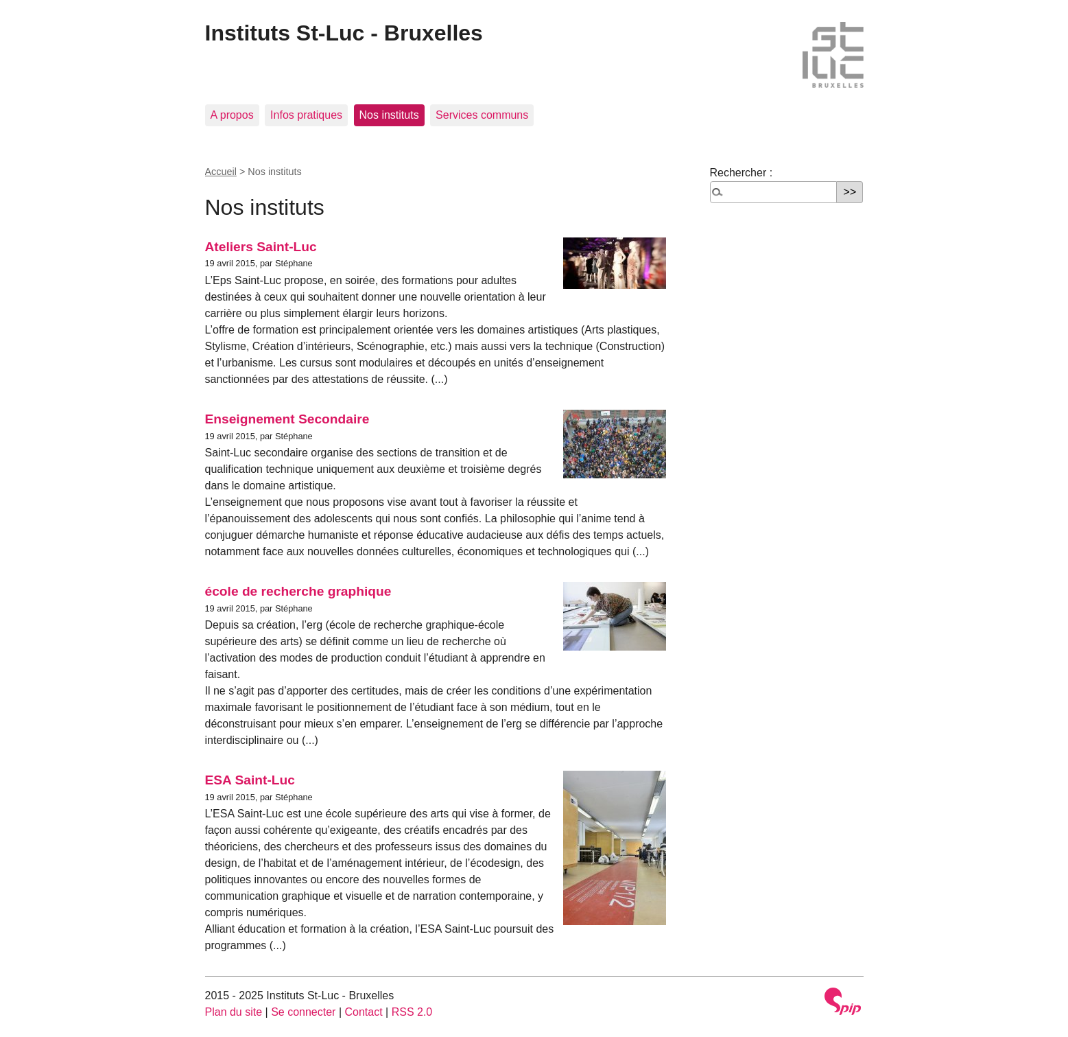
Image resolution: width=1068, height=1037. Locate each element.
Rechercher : (741, 172)
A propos (232, 115)
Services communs (482, 115)
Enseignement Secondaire (287, 419)
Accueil (221, 171)
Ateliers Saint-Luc (261, 247)
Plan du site (234, 1012)
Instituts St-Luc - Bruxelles (344, 33)
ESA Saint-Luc (250, 780)
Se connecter (303, 1012)
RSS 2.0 (412, 1012)
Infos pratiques (306, 115)
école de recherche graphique (298, 591)
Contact (363, 1012)
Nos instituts (389, 115)
